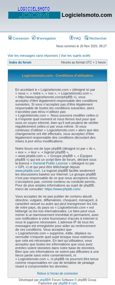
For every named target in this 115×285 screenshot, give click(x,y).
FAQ (75, 38)
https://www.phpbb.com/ (63, 189)
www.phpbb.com (27, 170)
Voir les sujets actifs (75, 55)
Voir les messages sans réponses (33, 55)
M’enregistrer (44, 38)
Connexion (18, 38)
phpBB (44, 280)
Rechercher (96, 38)
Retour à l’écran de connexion (57, 273)
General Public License (50, 163)
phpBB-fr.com (68, 283)
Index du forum (20, 62)
